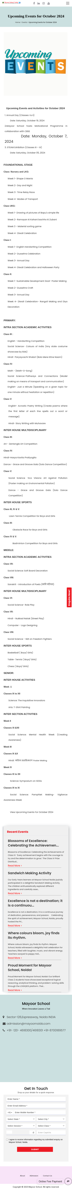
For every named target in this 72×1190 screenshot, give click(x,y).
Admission (34, 1176)
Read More (15, 865)
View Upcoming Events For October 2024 (31, 812)
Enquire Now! (69, 598)
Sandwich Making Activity (29, 873)
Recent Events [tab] (17, 832)
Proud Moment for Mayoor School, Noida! (30, 967)
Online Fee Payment (50, 1181)
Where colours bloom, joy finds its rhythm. (34, 935)
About (22, 1176)
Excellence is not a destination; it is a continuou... (35, 903)
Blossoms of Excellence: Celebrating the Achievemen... (33, 843)
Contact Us (47, 1176)
